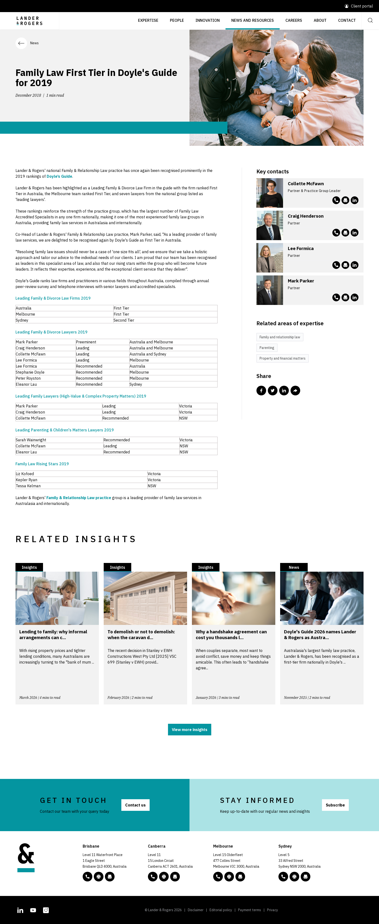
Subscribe (335, 805)
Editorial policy (221, 910)
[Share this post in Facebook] (261, 390)
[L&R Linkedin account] (354, 200)
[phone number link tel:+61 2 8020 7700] (283, 876)
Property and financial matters (283, 358)
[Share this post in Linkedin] (284, 390)
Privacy (272, 910)
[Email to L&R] (110, 876)
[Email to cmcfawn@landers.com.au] (345, 200)
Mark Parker (301, 281)
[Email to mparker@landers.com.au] (345, 297)
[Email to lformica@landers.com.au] (345, 265)
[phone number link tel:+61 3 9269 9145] (336, 297)
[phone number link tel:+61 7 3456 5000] (87, 876)
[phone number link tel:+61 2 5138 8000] (153, 876)
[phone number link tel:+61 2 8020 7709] (336, 200)
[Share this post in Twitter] (272, 390)
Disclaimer (196, 910)
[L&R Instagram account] (46, 909)
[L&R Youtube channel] (33, 909)
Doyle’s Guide (59, 176)
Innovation (208, 20)
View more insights (189, 729)
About (320, 20)
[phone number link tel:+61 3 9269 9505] (336, 265)
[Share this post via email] (295, 390)
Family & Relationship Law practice (78, 497)
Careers (293, 20)
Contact (347, 20)
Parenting (267, 348)
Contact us (135, 805)
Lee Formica (301, 248)
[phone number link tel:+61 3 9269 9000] (218, 876)
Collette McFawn (306, 183)
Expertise (148, 20)
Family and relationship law (280, 337)
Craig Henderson (306, 216)
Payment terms (249, 910)
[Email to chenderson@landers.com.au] (345, 233)
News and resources (252, 20)
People (177, 20)
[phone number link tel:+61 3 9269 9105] (336, 233)
